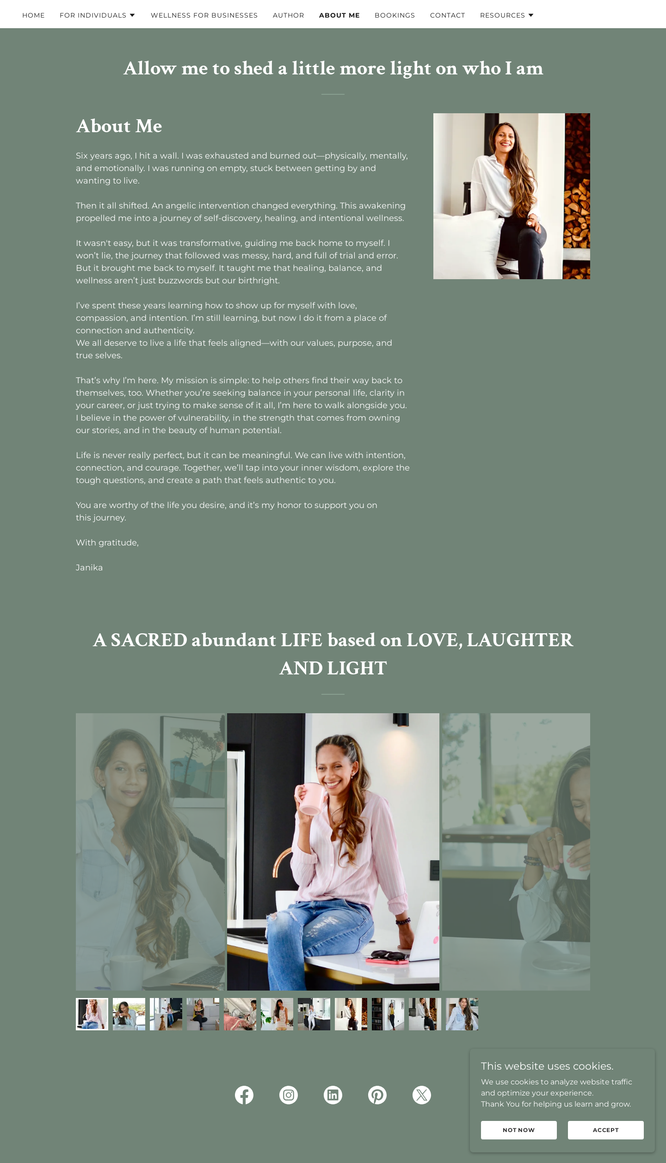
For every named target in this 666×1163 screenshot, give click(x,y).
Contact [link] (447, 15)
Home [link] (33, 15)
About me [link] (339, 15)
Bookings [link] (395, 15)
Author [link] (288, 15)
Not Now (519, 1129)
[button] (98, 15)
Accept (606, 1129)
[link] (244, 1097)
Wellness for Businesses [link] (204, 15)
